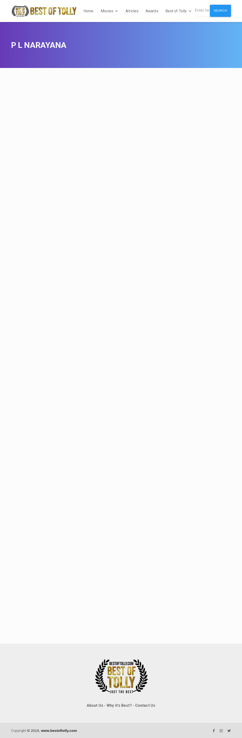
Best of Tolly (178, 10)
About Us (95, 704)
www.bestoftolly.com (59, 730)
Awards (151, 10)
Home (88, 10)
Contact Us (145, 704)
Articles (131, 10)
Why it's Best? (119, 704)
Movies (109, 10)
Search (220, 10)
